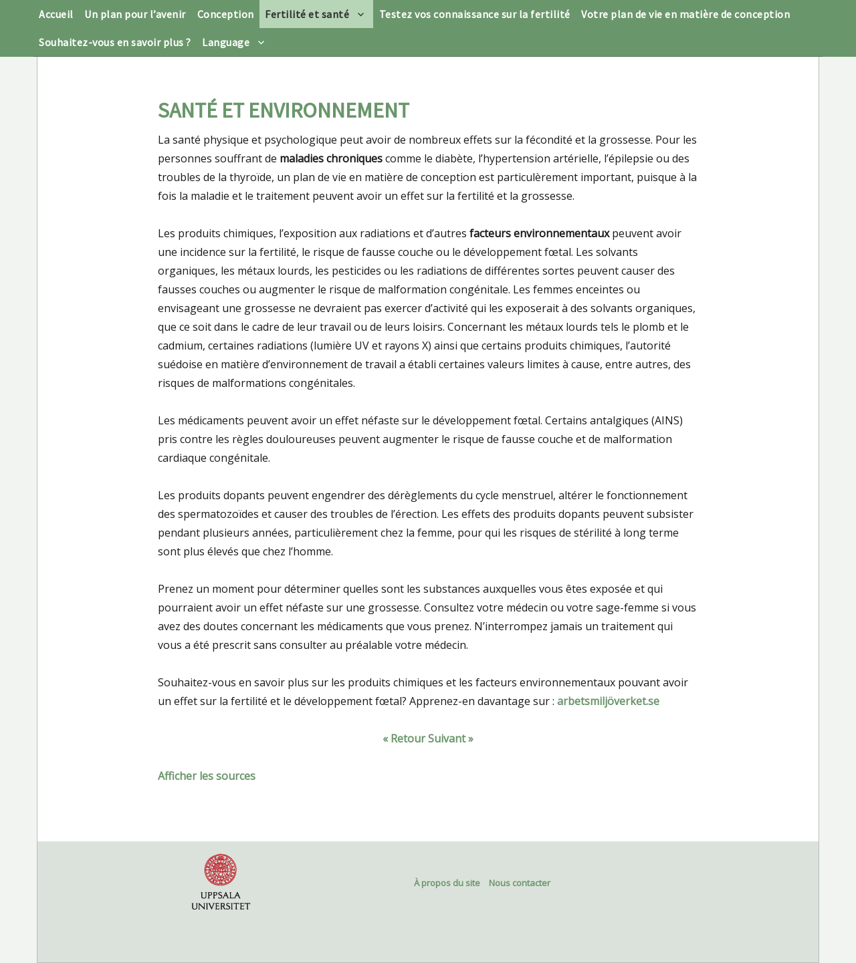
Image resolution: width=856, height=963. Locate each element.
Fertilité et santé (307, 14)
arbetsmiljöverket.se (608, 701)
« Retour (404, 738)
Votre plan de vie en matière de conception (685, 14)
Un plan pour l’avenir (135, 14)
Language (225, 42)
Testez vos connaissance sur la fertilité (474, 14)
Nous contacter (519, 883)
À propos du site (447, 883)
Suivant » (450, 738)
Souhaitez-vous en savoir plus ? (115, 42)
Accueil (56, 14)
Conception (225, 14)
